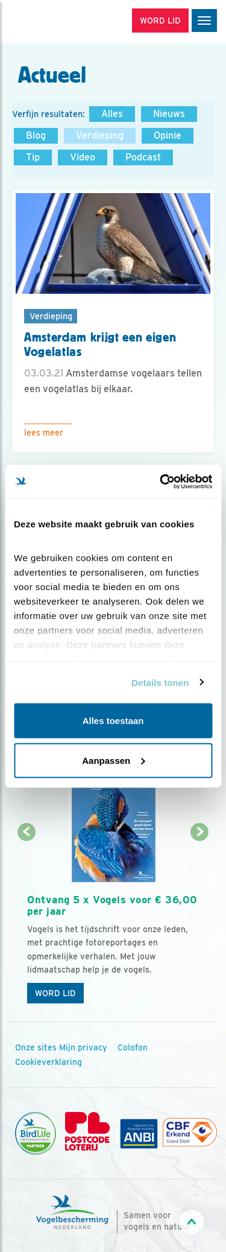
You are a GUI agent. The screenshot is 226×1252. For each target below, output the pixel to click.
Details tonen (160, 682)
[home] (60, 21)
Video (82, 157)
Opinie (167, 135)
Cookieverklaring (48, 1062)
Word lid (55, 993)
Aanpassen (113, 760)
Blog (36, 135)
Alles (112, 113)
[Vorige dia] (26, 922)
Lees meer (43, 432)
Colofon (133, 1047)
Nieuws (169, 113)
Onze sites (36, 1047)
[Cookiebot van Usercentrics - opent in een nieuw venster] (161, 481)
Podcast (143, 157)
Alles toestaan (113, 721)
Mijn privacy (83, 1047)
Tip (33, 157)
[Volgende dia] (200, 922)
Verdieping (100, 135)
